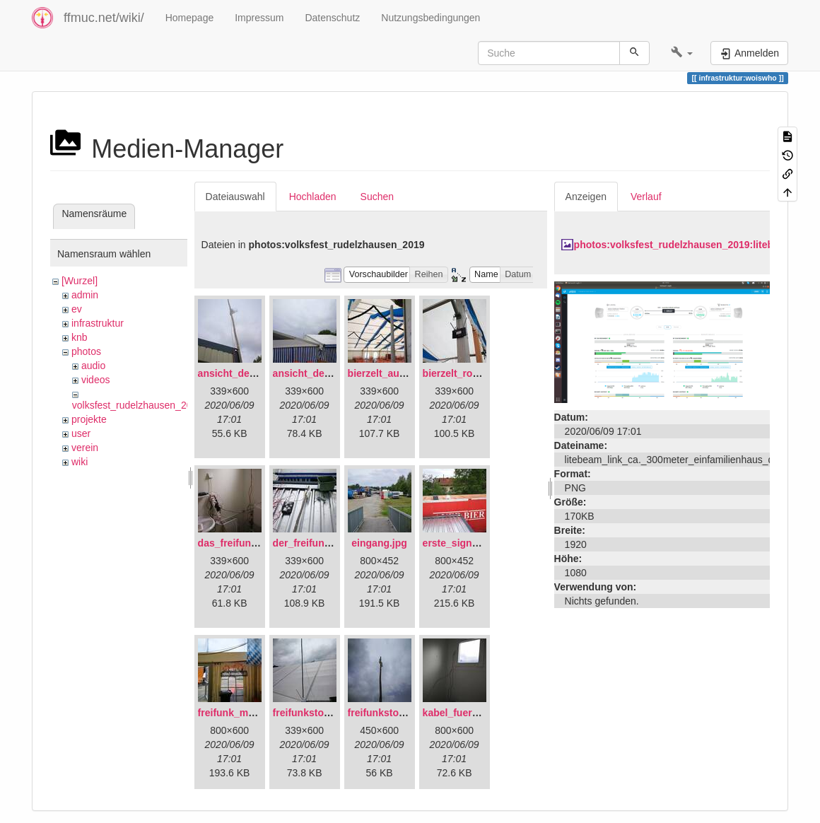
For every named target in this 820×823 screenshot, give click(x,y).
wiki (79, 461)
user (80, 433)
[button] (681, 53)
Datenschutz (332, 17)
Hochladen (312, 196)
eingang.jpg (379, 543)
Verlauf (646, 196)
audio (93, 365)
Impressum (259, 17)
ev (76, 309)
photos (86, 351)
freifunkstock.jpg (388, 712)
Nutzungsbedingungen (430, 17)
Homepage (189, 17)
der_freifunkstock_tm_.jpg (335, 543)
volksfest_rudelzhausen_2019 (137, 405)
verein (84, 447)
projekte (89, 419)
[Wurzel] (80, 280)
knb (79, 337)
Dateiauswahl (235, 196)
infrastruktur (97, 323)
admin (84, 294)
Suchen (377, 196)
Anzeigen (586, 196)
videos (95, 379)
